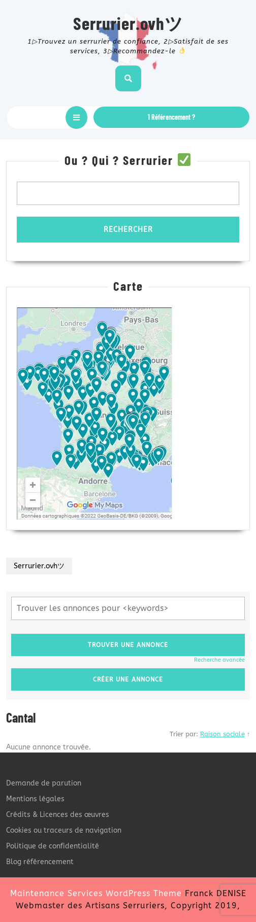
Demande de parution (43, 783)
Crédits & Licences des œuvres (57, 814)
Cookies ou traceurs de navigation (63, 830)
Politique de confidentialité (52, 846)
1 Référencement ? (171, 117)
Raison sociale (222, 734)
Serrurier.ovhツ (128, 22)
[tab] (76, 117)
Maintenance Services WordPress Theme (96, 893)
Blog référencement (40, 862)
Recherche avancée (219, 660)
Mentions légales (35, 799)
